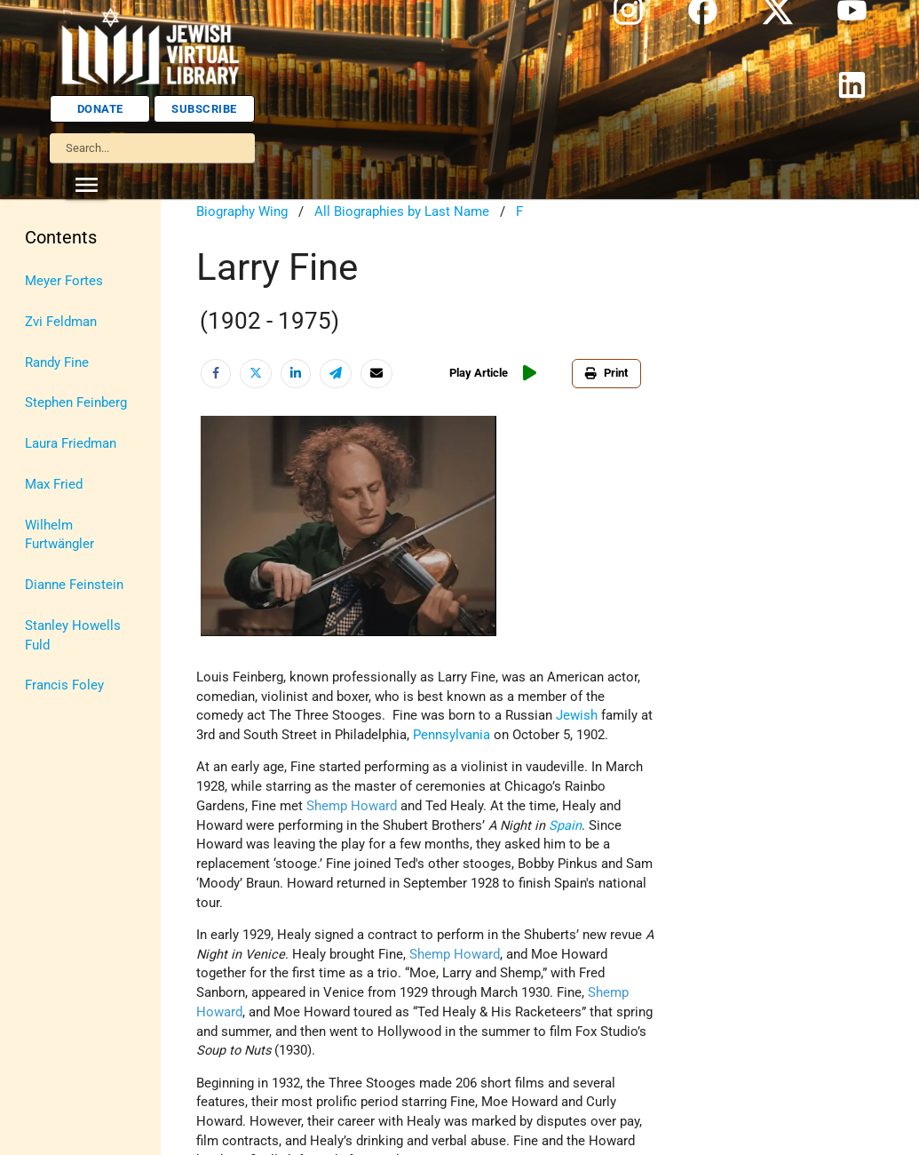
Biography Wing (242, 211)
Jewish (577, 715)
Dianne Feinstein (74, 585)
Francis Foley (64, 685)
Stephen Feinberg (76, 402)
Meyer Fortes (64, 281)
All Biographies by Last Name (401, 211)
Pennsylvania (451, 735)
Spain (565, 825)
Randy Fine (57, 362)
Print (606, 372)
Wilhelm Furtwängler (59, 535)
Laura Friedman (70, 443)
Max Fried (54, 484)
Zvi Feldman (61, 322)
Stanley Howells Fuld (73, 635)
